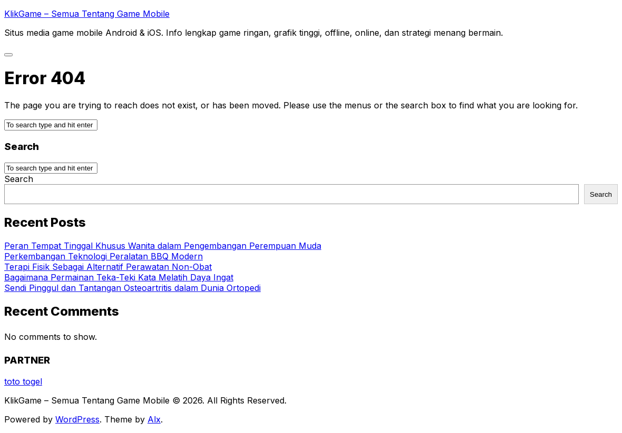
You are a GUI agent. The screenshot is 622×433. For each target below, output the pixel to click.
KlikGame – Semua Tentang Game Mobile (87, 13)
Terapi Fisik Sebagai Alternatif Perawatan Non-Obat (108, 266)
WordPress (77, 419)
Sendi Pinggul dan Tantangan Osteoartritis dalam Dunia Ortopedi (132, 288)
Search (18, 179)
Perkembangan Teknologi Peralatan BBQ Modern (103, 256)
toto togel (23, 381)
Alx (154, 419)
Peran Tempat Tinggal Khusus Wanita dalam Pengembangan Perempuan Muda (162, 245)
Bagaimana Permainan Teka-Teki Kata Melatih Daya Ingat (118, 277)
